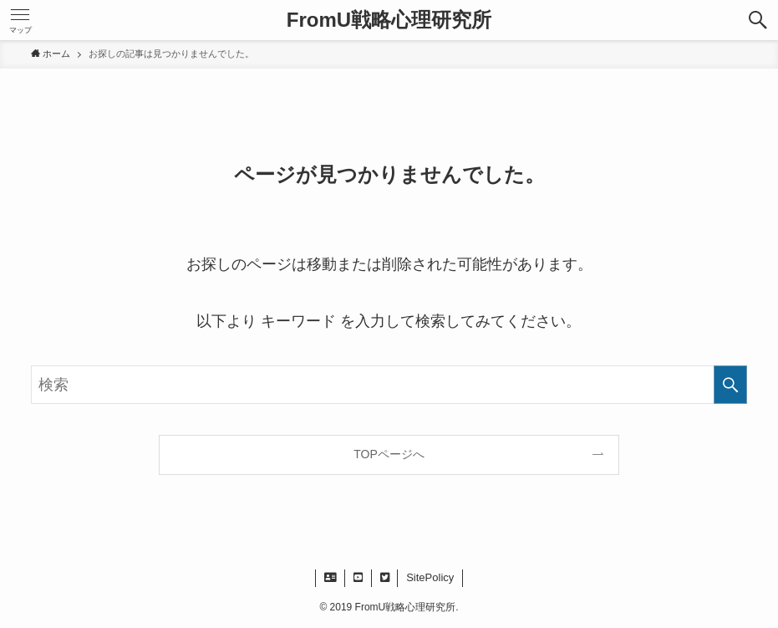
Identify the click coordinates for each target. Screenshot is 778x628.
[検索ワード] (389, 384)
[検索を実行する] (730, 384)
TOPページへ (389, 454)
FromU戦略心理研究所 (389, 20)
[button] (758, 20)
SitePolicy (430, 577)
